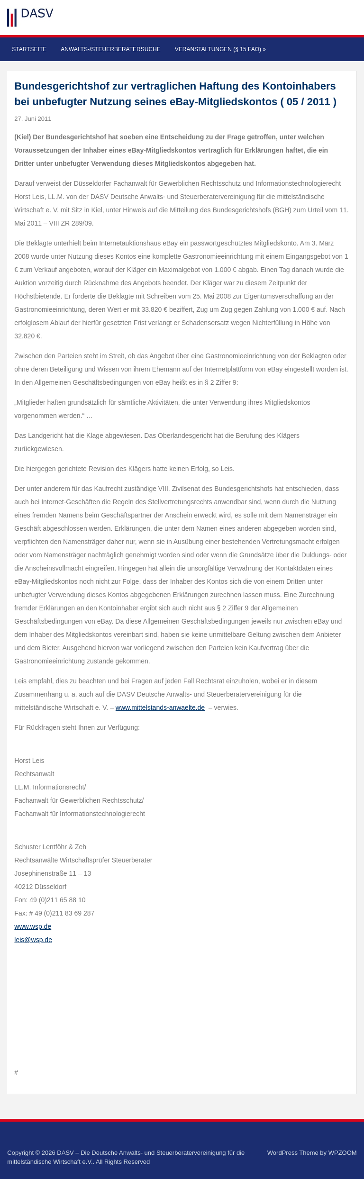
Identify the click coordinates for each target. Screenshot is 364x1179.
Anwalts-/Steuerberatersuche (110, 49)
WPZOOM (342, 1152)
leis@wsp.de (33, 939)
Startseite (29, 49)
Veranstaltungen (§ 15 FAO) (220, 49)
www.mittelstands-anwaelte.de (160, 707)
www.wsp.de (32, 926)
